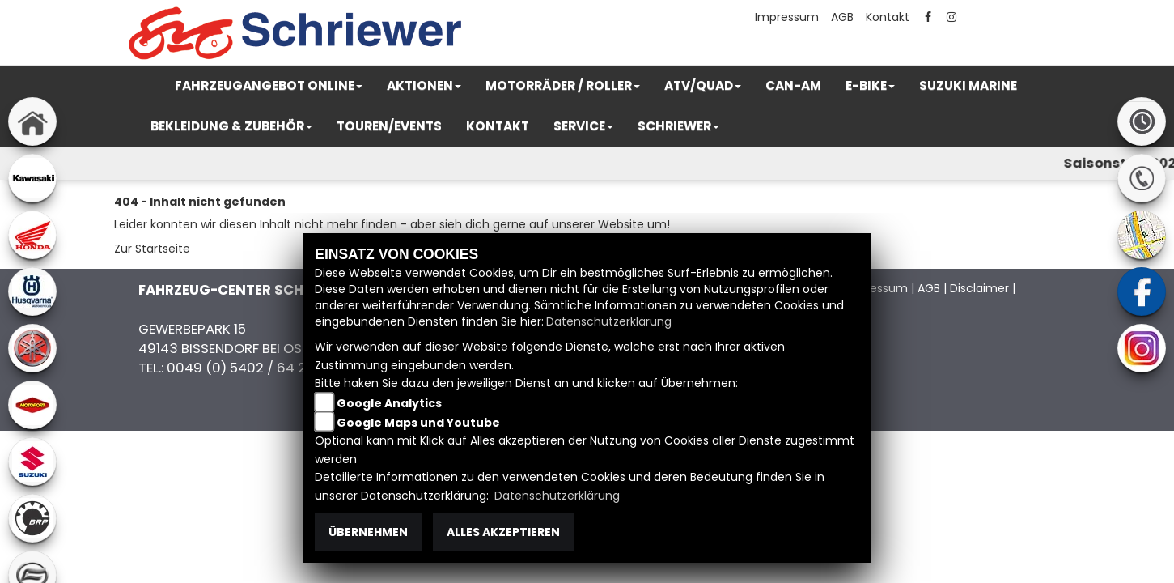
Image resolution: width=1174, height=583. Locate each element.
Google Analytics (389, 403)
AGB (842, 17)
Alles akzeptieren (503, 532)
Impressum (787, 17)
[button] (269, 86)
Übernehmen (368, 532)
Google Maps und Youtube (418, 423)
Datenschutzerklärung (609, 321)
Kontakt (887, 17)
